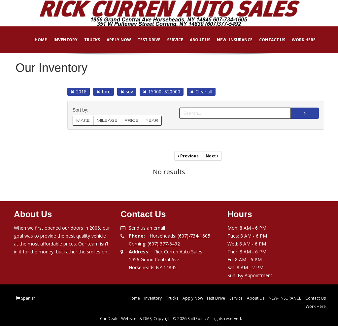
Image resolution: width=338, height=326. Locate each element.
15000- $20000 (161, 91)
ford (103, 91)
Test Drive (144, 40)
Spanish (28, 298)
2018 (78, 91)
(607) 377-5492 (164, 244)
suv (126, 91)
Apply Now (114, 40)
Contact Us (267, 40)
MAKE (83, 120)
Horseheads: (163, 236)
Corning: (137, 244)
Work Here (299, 40)
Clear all (201, 91)
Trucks (87, 40)
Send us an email (147, 228)
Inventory (61, 40)
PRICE (131, 120)
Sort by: (82, 110)
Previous (188, 156)
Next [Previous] (212, 156)
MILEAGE (107, 120)
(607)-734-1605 (194, 236)
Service (170, 40)
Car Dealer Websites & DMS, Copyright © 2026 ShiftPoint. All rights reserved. (171, 318)
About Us (195, 40)
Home (36, 40)
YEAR (152, 120)
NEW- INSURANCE (230, 40)
